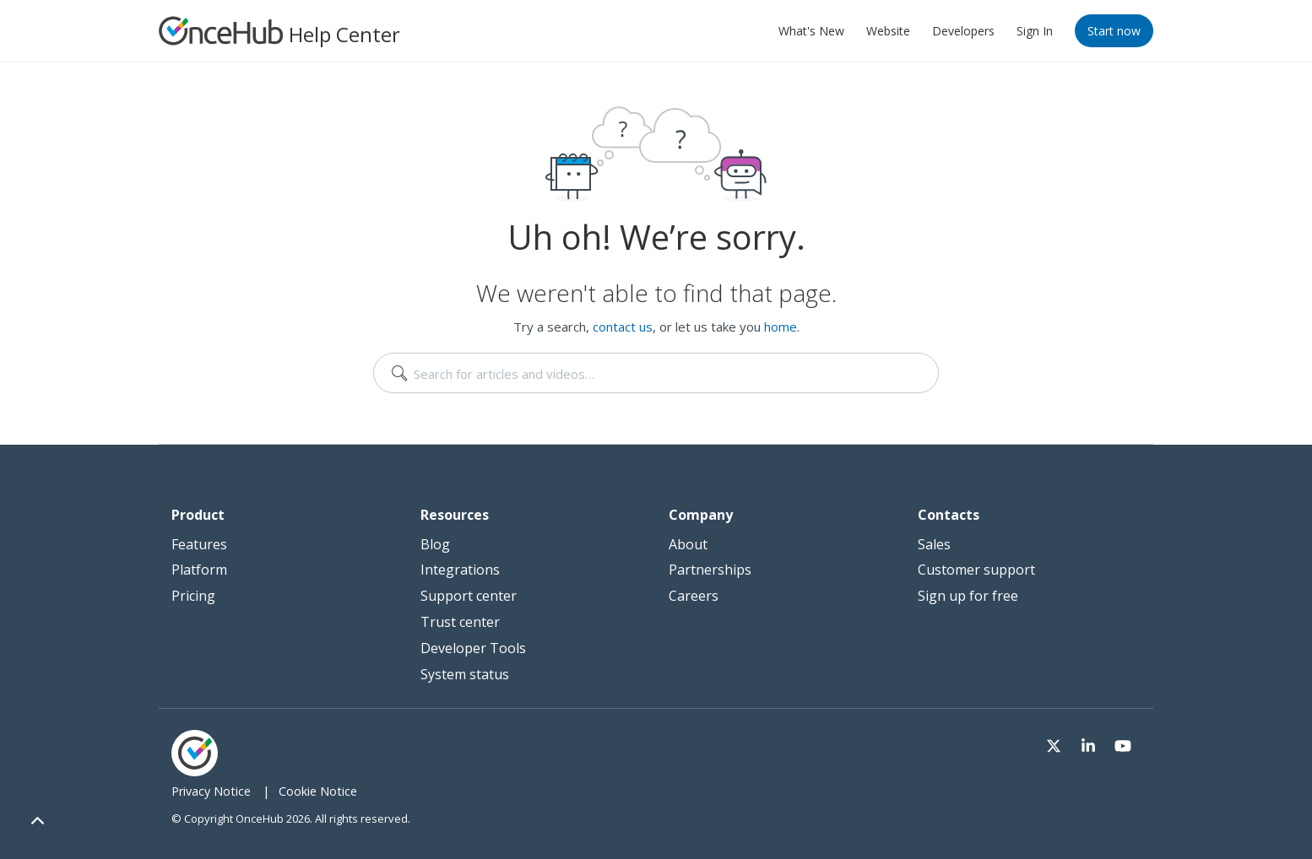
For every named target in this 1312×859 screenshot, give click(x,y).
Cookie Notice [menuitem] (318, 791)
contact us (623, 326)
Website (888, 31)
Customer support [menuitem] (976, 569)
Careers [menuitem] (693, 595)
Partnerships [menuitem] (710, 569)
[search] (656, 373)
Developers (963, 31)
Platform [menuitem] (199, 569)
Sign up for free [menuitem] (968, 595)
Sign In (1035, 31)
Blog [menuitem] (435, 544)
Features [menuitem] (199, 544)
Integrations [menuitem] (460, 569)
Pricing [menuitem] (193, 595)
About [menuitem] (688, 544)
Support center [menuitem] (468, 595)
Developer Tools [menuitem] (473, 648)
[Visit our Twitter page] (1059, 743)
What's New (811, 31)
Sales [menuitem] (934, 544)
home (780, 326)
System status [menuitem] (464, 674)
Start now (1114, 31)
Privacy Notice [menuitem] (211, 791)
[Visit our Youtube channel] (1123, 743)
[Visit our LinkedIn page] (1091, 743)
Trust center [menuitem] (460, 622)
